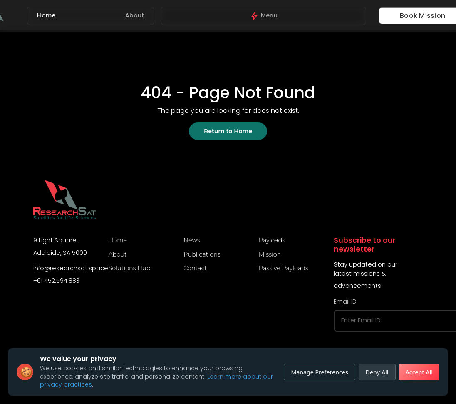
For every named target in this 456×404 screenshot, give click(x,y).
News (191, 240)
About (118, 254)
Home (118, 240)
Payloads (272, 240)
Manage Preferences (319, 372)
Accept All (419, 372)
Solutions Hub (130, 268)
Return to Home (228, 131)
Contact (195, 268)
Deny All (377, 372)
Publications (202, 254)
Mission (270, 254)
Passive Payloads (283, 268)
